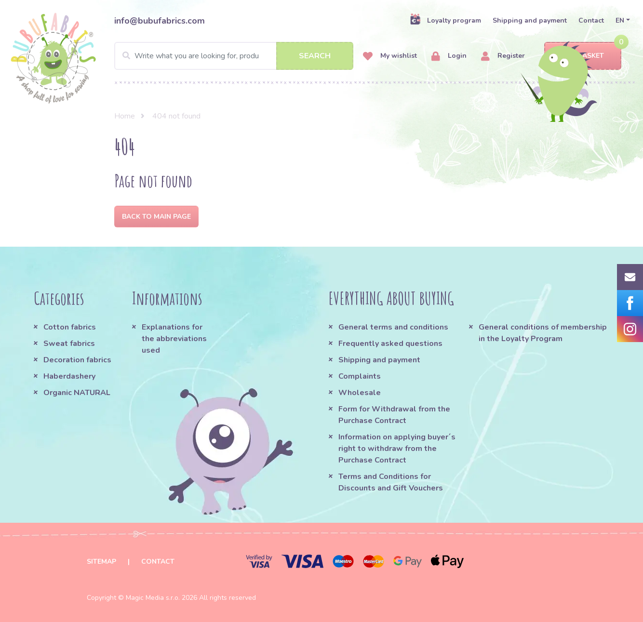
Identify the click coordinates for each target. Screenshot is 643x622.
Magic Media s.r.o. (153, 597)
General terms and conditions (393, 327)
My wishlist (390, 56)
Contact (591, 20)
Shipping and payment (530, 20)
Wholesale (359, 392)
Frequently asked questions (390, 343)
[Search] (233, 56)
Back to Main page (156, 216)
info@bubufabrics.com (159, 20)
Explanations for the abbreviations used (174, 339)
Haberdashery (69, 376)
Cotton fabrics (69, 327)
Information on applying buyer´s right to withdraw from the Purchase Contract (396, 448)
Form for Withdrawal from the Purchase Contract (394, 415)
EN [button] (620, 20)
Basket (582, 56)
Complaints (359, 376)
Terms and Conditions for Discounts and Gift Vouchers (390, 482)
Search (315, 56)
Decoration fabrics (77, 360)
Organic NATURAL (76, 392)
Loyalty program (445, 20)
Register (503, 56)
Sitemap (101, 561)
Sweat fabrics (69, 343)
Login (449, 56)
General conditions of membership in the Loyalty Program (543, 333)
